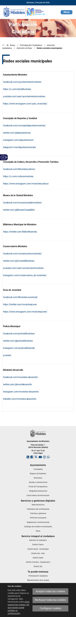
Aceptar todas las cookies (50, 591)
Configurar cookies (50, 608)
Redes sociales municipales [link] (49, 48)
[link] (25, 11)
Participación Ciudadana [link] (31, 45)
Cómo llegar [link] (38, 453)
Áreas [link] (12, 45)
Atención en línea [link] (24, 48)
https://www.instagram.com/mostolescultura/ (26, 183)
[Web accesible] (3, 157)
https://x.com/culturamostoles (18, 176)
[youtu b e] (7, 355)
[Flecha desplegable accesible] (6, 157)
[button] (66, 12)
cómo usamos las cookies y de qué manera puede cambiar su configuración (18, 608)
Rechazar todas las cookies (50, 599)
